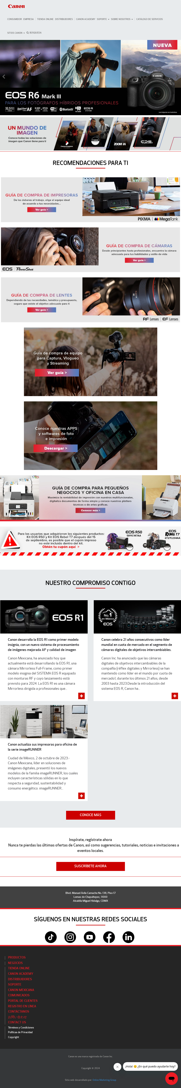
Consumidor (14, 19)
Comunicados (19, 995)
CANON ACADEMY (85, 19)
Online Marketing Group (104, 1080)
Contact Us (17, 1022)
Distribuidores (64, 19)
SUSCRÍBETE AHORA (90, 866)
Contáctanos (18, 1011)
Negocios (15, 963)
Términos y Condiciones (21, 1027)
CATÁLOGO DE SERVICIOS (149, 19)
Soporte (103, 19)
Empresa (28, 19)
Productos (17, 957)
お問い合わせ (17, 1017)
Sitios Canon (16, 33)
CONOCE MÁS (90, 815)
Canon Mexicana (21, 990)
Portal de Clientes (23, 1001)
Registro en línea (22, 1006)
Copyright (13, 1037)
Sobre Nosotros (122, 19)
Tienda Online (45, 19)
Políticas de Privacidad (20, 1032)
